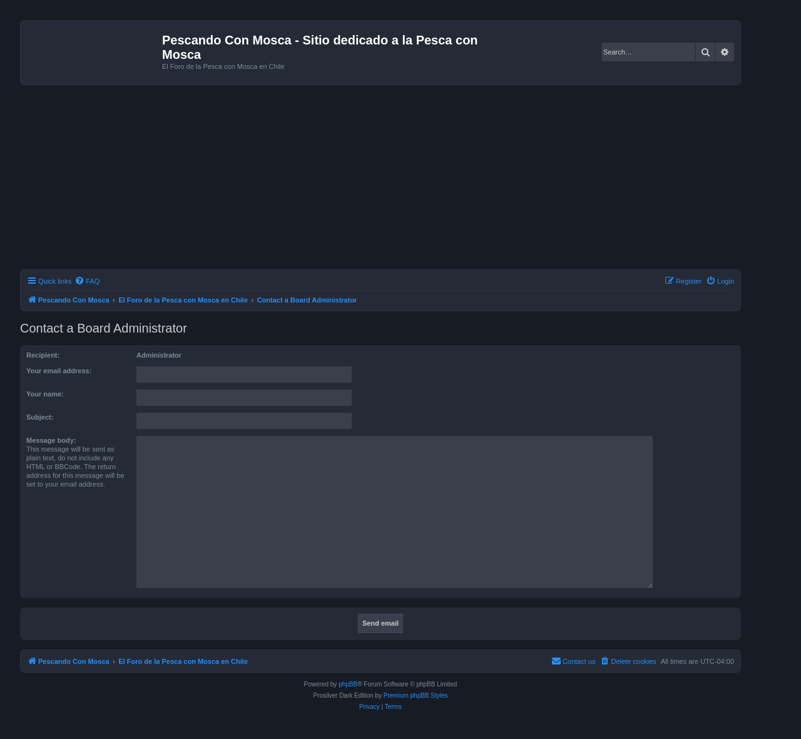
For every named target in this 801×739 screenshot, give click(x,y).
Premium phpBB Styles (416, 695)
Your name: (45, 394)
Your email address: (58, 371)
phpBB (348, 684)
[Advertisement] (395, 179)
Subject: (39, 417)
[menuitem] (86, 281)
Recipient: (42, 355)
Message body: (51, 440)
